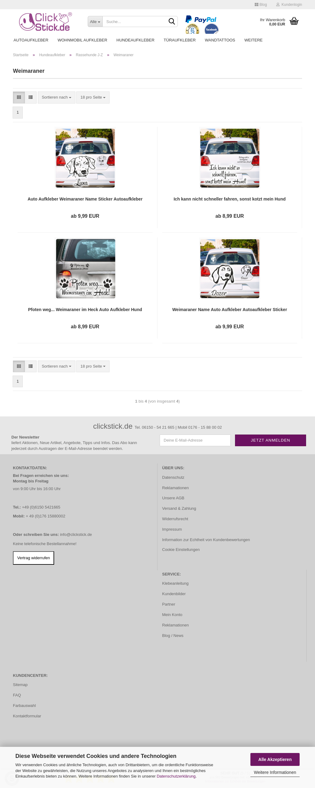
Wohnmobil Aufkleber (82, 40)
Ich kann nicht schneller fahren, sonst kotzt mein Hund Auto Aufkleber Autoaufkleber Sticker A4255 (229, 199)
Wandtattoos (220, 40)
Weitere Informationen (275, 772)
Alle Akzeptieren (275, 759)
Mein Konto (172, 614)
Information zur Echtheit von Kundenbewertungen (206, 539)
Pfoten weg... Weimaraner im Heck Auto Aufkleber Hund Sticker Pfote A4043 (85, 310)
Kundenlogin (289, 4)
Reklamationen (175, 488)
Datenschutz (173, 477)
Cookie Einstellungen (181, 549)
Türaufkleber (180, 40)
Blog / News (172, 635)
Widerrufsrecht (175, 519)
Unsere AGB (173, 498)
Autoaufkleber (31, 40)
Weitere (254, 40)
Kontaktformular (27, 716)
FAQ (17, 695)
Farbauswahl (24, 705)
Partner (168, 604)
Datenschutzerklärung (176, 776)
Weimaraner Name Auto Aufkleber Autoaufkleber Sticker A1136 (229, 310)
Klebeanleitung (175, 583)
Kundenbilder (174, 593)
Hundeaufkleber (136, 40)
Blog (261, 4)
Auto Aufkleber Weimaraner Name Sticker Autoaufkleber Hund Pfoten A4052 (85, 199)
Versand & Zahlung (179, 508)
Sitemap (20, 684)
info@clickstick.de (76, 534)
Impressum (172, 529)
